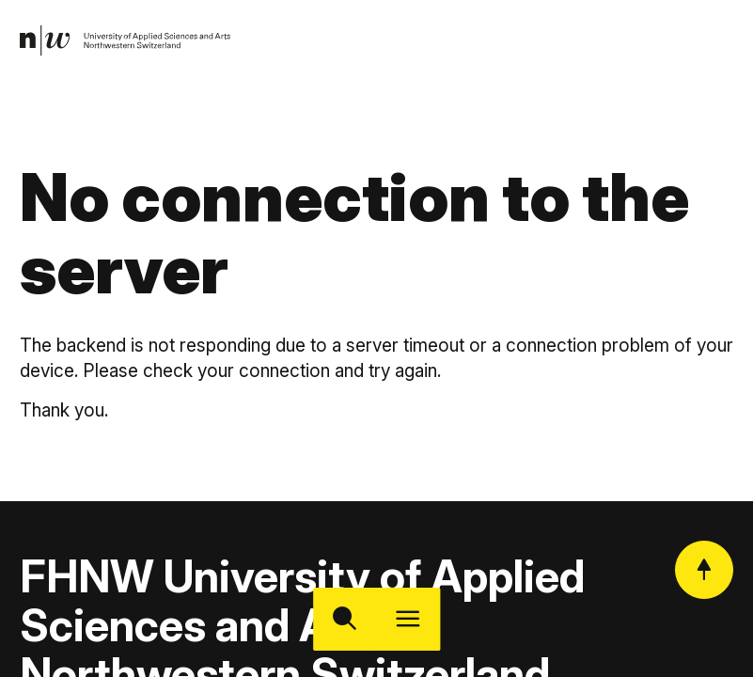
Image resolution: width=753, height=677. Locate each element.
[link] (127, 41)
